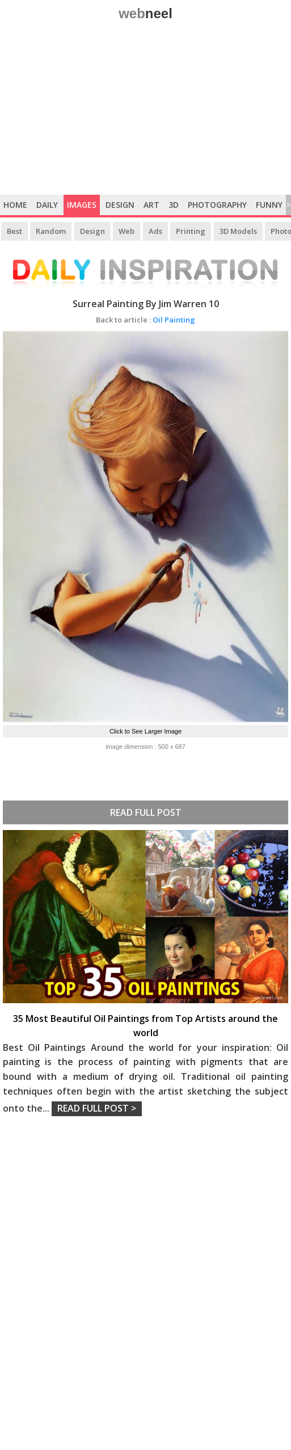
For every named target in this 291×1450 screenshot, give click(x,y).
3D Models (238, 231)
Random (51, 231)
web (145, 13)
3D (173, 204)
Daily (47, 204)
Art (151, 204)
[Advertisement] (145, 109)
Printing (190, 231)
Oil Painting (145, 320)
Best (14, 231)
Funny (269, 204)
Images (81, 204)
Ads (155, 231)
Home (15, 204)
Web (126, 231)
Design (120, 204)
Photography (217, 204)
